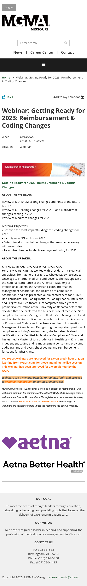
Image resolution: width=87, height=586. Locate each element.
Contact (67, 52)
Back (10, 97)
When (5, 137)
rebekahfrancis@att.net (63, 577)
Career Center (41, 52)
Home (6, 77)
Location (7, 147)
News (18, 52)
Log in (9, 7)
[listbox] (69, 97)
